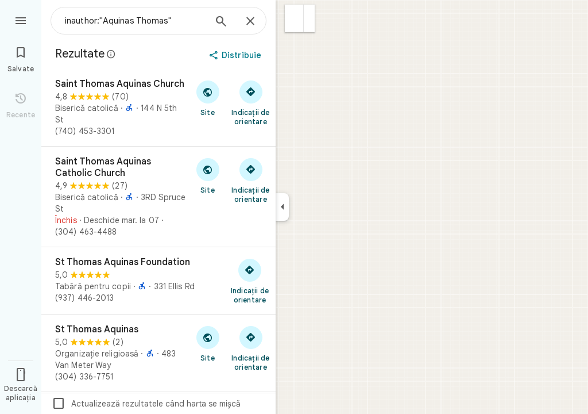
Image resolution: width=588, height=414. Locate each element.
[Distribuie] (236, 55)
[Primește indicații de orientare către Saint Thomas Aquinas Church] (250, 102)
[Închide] (250, 21)
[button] (294, 18)
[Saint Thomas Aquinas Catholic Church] (158, 197)
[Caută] (221, 22)
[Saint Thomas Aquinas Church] (158, 107)
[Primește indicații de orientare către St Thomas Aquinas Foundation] (249, 280)
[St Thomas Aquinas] (158, 353)
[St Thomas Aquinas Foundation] (158, 280)
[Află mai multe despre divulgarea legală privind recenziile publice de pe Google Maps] (111, 54)
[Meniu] (20, 19)
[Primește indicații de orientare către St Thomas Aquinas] (250, 348)
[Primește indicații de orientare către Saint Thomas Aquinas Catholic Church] (250, 180)
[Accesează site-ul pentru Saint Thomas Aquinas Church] (207, 97)
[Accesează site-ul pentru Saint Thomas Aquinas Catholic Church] (207, 175)
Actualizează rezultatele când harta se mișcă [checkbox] (146, 404)
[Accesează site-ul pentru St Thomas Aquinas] (207, 343)
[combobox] (135, 21)
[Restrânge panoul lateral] (282, 207)
